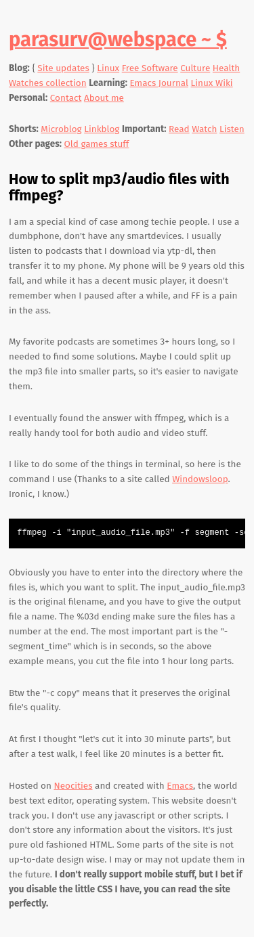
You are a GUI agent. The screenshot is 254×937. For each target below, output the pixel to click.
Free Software (150, 68)
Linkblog (101, 129)
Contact (66, 98)
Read (179, 129)
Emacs (180, 785)
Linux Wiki (212, 83)
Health (226, 68)
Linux (108, 68)
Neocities (73, 785)
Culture (195, 68)
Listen (232, 129)
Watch (204, 129)
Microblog (61, 129)
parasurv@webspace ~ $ (118, 39)
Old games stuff (96, 144)
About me (104, 98)
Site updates (63, 68)
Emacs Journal (159, 83)
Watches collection (48, 83)
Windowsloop (200, 479)
